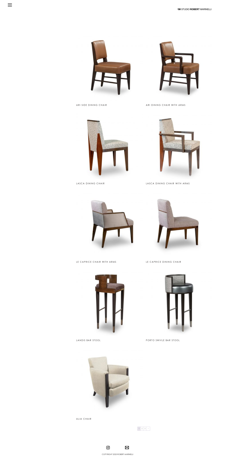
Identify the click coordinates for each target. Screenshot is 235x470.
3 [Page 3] (144, 428)
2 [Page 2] (141, 428)
